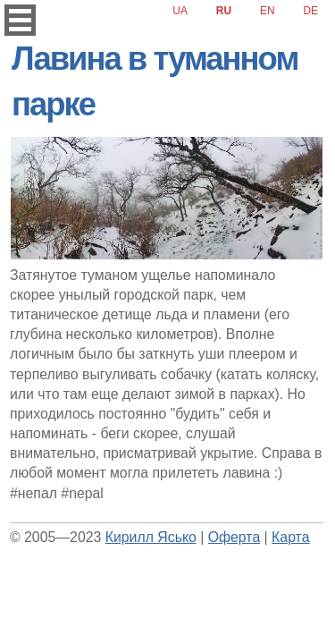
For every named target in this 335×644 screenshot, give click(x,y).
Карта (290, 537)
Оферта (234, 537)
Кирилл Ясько (151, 537)
